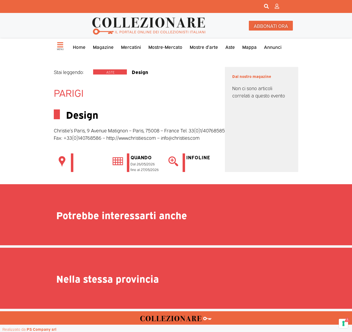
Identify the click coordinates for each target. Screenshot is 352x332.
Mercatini (131, 46)
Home (79, 46)
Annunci (273, 46)
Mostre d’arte (204, 46)
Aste (230, 46)
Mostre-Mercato (165, 46)
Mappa (249, 46)
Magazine (103, 46)
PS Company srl (41, 329)
